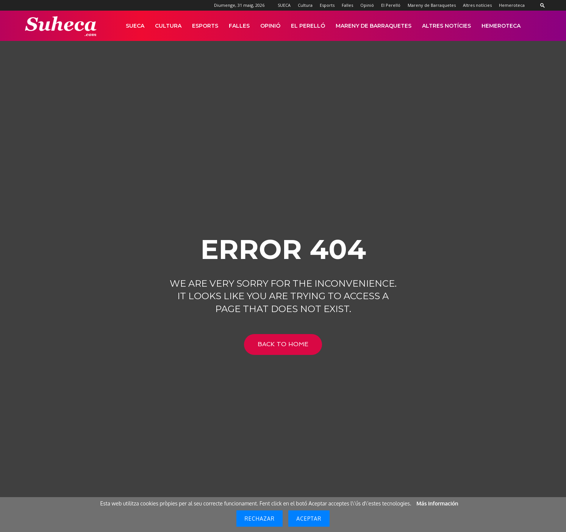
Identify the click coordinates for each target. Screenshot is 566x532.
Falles (347, 5)
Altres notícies (477, 5)
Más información (437, 503)
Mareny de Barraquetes (432, 5)
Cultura (305, 5)
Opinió (367, 5)
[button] (542, 5)
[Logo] (61, 26)
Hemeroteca (512, 5)
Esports (327, 5)
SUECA (284, 5)
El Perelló (390, 5)
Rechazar (259, 518)
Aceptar (308, 518)
